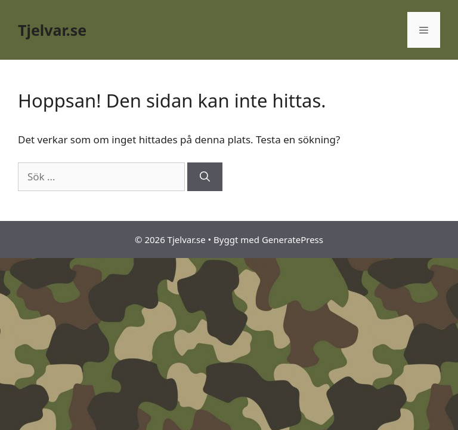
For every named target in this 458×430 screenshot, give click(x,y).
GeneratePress (292, 239)
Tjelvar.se (52, 30)
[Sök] (204, 176)
